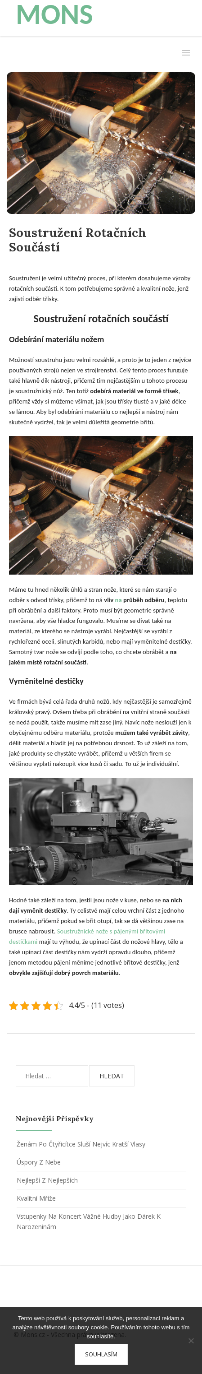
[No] (190, 1340)
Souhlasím (101, 1354)
